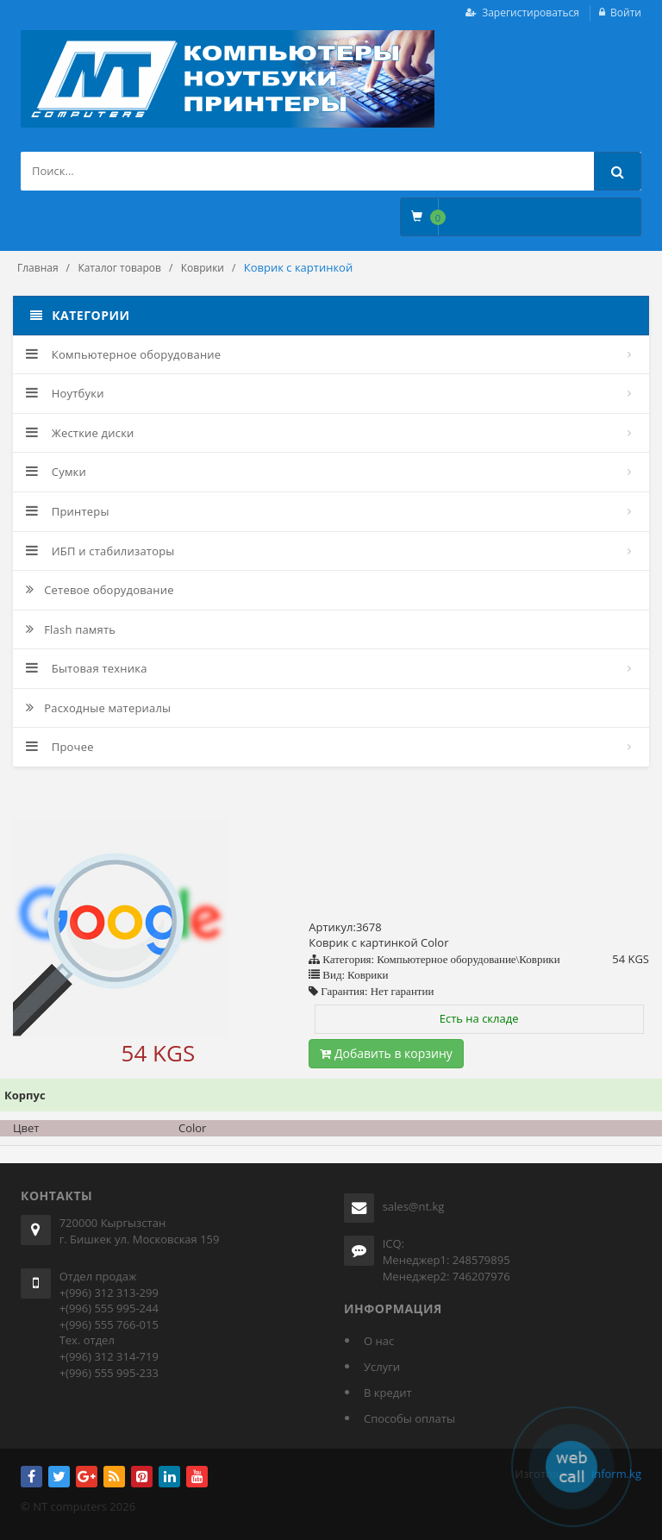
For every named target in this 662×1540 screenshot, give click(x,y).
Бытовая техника (86, 668)
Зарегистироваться (530, 12)
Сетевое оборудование (100, 590)
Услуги (382, 1366)
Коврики (202, 267)
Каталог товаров (119, 267)
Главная (38, 267)
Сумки (56, 471)
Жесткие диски (80, 433)
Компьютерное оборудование (123, 354)
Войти (625, 12)
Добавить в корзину (386, 1053)
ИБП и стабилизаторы (100, 551)
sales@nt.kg (414, 1206)
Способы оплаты (409, 1418)
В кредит (388, 1392)
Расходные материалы (98, 708)
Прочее (60, 746)
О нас (379, 1341)
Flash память (71, 629)
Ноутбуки (65, 393)
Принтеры (67, 511)
